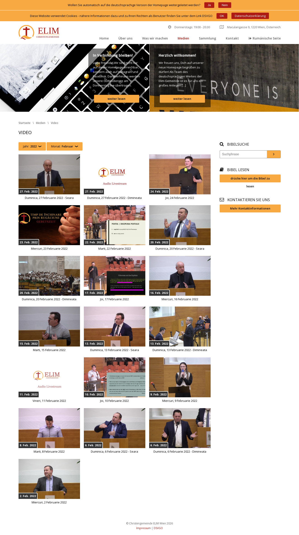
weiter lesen (116, 99)
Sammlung (207, 38)
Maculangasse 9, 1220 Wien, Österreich (250, 27)
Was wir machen (155, 38)
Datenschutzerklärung (250, 16)
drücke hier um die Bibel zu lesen (250, 179)
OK (222, 16)
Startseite (25, 123)
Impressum (143, 528)
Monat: (62, 146)
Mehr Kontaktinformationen (250, 208)
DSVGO (158, 528)
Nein (225, 5)
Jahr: (30, 146)
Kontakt (232, 38)
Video (54, 123)
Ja (209, 5)
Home (104, 38)
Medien (183, 38)
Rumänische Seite (265, 38)
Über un (125, 38)
